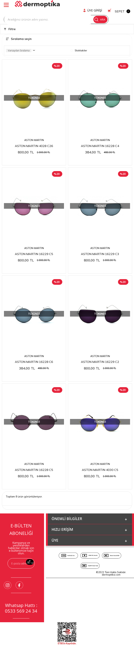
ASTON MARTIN (34, 133)
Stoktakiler (79, 43)
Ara (110, 12)
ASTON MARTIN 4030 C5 (100, 464)
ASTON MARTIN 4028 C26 (34, 139)
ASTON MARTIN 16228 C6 (34, 356)
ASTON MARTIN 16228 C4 (100, 139)
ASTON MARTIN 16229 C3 (100, 247)
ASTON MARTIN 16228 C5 (34, 464)
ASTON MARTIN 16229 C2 (100, 356)
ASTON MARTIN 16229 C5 (34, 247)
